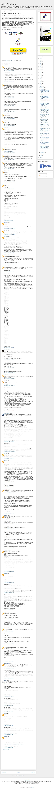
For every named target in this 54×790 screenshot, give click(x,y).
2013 (41, 77)
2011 (41, 80)
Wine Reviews (8, 4)
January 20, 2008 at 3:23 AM (9, 528)
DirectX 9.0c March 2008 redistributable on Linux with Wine (14, 744)
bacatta (5, 154)
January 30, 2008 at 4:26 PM (9, 618)
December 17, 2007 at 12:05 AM (9, 451)
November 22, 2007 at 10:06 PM (9, 152)
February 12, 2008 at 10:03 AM (9, 643)
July (41, 155)
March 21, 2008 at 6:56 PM (8, 711)
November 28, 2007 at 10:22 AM (9, 378)
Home (18, 772)
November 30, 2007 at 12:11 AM (9, 385)
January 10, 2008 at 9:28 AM (9, 519)
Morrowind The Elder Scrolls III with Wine (44, 122)
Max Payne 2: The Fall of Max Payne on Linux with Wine (44, 104)
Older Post (33, 772)
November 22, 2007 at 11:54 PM (9, 159)
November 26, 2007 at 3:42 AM (9, 252)
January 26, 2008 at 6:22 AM (9, 582)
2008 (41, 84)
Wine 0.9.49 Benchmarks (44, 137)
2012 (41, 78)
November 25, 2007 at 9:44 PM (9, 220)
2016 (41, 72)
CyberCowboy (6, 663)
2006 (41, 157)
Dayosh (5, 170)
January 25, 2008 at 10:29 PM (9, 571)
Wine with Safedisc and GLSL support (44, 143)
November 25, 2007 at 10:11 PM (9, 228)
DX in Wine (6, 384)
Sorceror (5, 460)
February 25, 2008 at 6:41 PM (9, 684)
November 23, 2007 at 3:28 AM (9, 168)
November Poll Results (44, 124)
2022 (41, 63)
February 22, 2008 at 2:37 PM (9, 678)
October (42, 150)
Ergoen (5, 161)
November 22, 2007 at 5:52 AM (9, 97)
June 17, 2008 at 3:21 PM (8, 734)
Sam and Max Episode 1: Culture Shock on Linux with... (44, 97)
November (42, 89)
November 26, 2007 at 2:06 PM (9, 359)
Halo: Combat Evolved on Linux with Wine (44, 107)
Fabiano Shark (6, 413)
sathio (5, 374)
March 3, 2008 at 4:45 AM (8, 705)
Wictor (5, 680)
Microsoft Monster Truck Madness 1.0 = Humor (44, 110)
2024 (41, 60)
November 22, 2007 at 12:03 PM (9, 125)
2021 (41, 64)
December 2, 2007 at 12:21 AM (9, 411)
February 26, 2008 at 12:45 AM (9, 696)
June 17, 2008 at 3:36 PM (8, 747)
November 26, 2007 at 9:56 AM (9, 347)
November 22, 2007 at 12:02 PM (9, 118)
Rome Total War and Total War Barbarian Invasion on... (44, 101)
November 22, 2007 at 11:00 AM (9, 111)
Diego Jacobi (6, 550)
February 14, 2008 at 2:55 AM (9, 668)
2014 (41, 75)
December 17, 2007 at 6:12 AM (9, 458)
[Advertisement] (18, 761)
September (42, 152)
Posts (40, 174)
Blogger (32, 787)
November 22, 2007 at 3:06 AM (9, 70)
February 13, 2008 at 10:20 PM (9, 661)
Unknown (6, 83)
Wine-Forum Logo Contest (45, 148)
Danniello (6, 65)
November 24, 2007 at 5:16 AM (9, 188)
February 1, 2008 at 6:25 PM (9, 625)
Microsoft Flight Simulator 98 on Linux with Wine (44, 112)
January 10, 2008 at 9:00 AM (9, 486)
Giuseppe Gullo (7, 254)
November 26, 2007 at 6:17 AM (9, 263)
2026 (41, 58)
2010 (41, 81)
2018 (41, 69)
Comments (41, 175)
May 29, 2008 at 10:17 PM (8, 725)
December (42, 87)
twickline (5, 113)
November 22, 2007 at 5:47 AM (9, 89)
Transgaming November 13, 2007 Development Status (44, 139)
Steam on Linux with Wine (44, 133)
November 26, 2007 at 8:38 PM (9, 367)
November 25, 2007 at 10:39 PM (9, 234)
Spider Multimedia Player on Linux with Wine (44, 147)
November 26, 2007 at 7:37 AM (9, 271)
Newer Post (4, 772)
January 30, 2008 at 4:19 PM (9, 609)
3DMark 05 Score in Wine (8, 151)
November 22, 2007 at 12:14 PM (9, 140)
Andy (5, 713)
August (41, 153)
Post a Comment (6, 749)
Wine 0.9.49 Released (44, 144)
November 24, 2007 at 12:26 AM (9, 181)
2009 (41, 83)
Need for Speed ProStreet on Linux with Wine (44, 131)
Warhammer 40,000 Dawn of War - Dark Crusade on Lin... (45, 91)
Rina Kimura (6, 349)
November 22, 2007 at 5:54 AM (9, 105)
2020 (41, 66)
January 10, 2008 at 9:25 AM (9, 492)
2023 (41, 61)
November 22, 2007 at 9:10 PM (9, 145)
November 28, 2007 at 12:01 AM (9, 372)
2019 (41, 67)
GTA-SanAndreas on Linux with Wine (44, 120)
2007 (41, 86)
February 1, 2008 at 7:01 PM (9, 631)
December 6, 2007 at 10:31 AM (9, 441)
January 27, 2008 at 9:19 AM (9, 592)
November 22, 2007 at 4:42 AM (9, 81)
